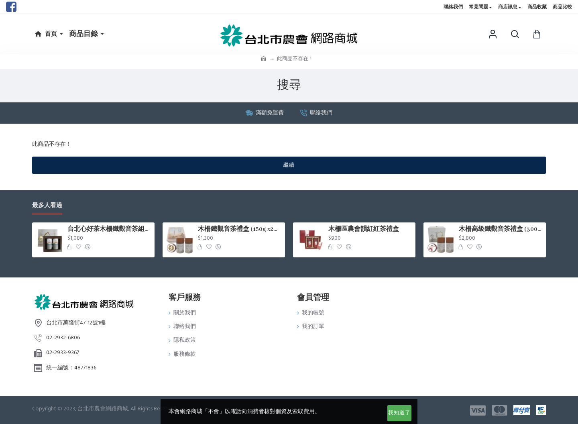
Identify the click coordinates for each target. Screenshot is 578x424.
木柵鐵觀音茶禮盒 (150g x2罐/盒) (240, 229)
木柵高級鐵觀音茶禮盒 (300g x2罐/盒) (501, 229)
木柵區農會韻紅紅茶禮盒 (363, 229)
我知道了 (399, 412)
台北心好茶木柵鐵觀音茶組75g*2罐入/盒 (109, 229)
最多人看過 (47, 206)
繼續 (289, 165)
